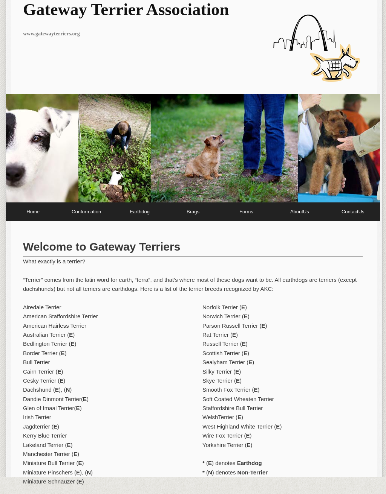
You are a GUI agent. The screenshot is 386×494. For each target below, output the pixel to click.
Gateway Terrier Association (126, 9)
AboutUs (299, 211)
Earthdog (140, 211)
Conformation (86, 211)
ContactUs (353, 211)
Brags (193, 211)
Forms (246, 211)
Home (33, 211)
